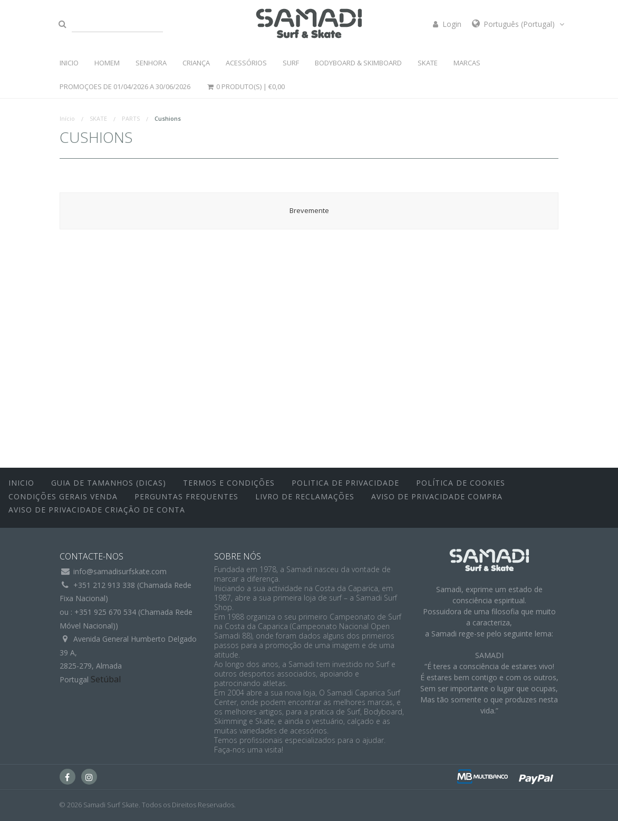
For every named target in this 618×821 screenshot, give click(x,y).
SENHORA (151, 62)
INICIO (69, 62)
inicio (21, 483)
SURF (291, 62)
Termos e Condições (229, 483)
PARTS (131, 118)
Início (67, 118)
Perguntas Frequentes (186, 496)
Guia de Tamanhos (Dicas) (108, 483)
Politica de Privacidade (345, 483)
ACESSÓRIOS (246, 62)
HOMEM (107, 62)
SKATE (428, 62)
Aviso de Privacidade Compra (437, 496)
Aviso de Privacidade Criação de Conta (96, 510)
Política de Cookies (460, 483)
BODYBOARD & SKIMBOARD (358, 62)
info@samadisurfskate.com (120, 571)
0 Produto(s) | (245, 86)
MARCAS (466, 62)
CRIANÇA (196, 62)
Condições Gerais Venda (63, 496)
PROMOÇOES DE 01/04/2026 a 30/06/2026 (125, 86)
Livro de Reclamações (304, 496)
